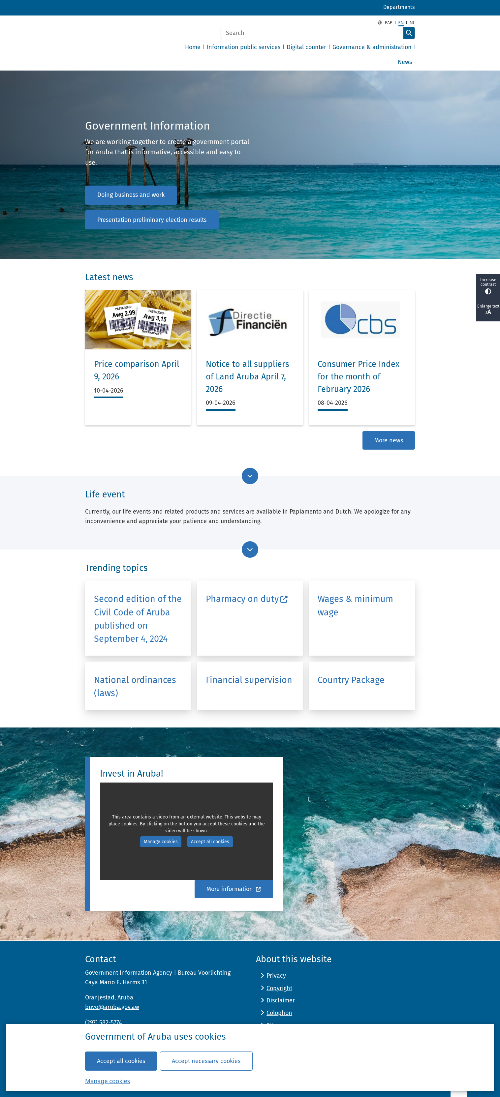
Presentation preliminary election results (151, 219)
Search (409, 33)
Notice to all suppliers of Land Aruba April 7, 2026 (247, 376)
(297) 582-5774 (103, 1022)
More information (233, 889)
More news (388, 440)
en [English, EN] (401, 22)
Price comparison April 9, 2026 (136, 370)
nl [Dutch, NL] (412, 22)
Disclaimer (280, 1000)
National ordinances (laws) (135, 686)
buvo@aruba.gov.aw (112, 1007)
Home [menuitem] (193, 47)
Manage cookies (107, 1080)
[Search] (312, 33)
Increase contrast (488, 286)
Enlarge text (488, 310)
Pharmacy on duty (247, 599)
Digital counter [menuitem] (306, 47)
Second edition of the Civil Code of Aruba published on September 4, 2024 (138, 619)
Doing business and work (131, 194)
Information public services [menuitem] (243, 47)
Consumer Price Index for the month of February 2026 (358, 376)
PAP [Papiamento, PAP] (388, 22)
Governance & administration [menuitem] (372, 47)
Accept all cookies (121, 1060)
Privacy (276, 975)
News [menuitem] (405, 62)
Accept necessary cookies (206, 1060)
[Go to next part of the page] (250, 476)
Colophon (279, 1013)
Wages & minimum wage (355, 605)
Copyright (279, 988)
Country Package (351, 680)
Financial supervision (249, 680)
